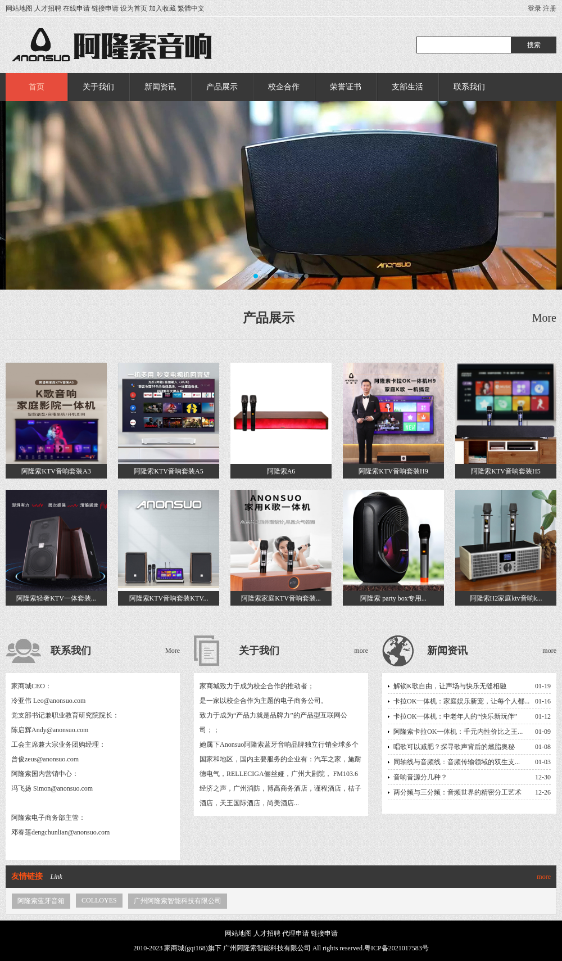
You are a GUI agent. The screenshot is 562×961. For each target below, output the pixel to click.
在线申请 (76, 8)
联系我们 (469, 87)
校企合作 (284, 87)
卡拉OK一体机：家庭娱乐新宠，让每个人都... (461, 701)
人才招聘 (47, 8)
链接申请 (105, 8)
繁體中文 (191, 8)
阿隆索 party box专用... (393, 598)
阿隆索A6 (281, 471)
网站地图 (19, 8)
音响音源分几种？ (420, 777)
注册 (549, 8)
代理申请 (295, 933)
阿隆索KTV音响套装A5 (168, 471)
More (544, 318)
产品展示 (222, 87)
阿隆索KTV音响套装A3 (55, 471)
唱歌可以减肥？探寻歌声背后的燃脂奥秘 (454, 747)
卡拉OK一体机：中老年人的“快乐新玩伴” (455, 716)
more (361, 651)
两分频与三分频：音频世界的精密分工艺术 (457, 792)
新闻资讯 (160, 87)
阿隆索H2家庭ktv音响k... (506, 598)
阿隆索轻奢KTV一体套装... (56, 598)
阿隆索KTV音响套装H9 (393, 471)
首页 (36, 87)
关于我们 (98, 87)
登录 (534, 8)
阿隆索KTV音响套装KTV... (169, 598)
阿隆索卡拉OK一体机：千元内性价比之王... (458, 732)
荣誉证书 (345, 87)
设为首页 (133, 8)
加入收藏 (162, 8)
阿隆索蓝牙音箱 (41, 901)
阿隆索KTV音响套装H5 (505, 471)
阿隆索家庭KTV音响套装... (281, 598)
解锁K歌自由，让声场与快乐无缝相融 (449, 686)
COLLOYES (99, 900)
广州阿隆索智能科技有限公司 (177, 901)
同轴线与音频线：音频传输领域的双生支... (456, 762)
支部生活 (407, 87)
